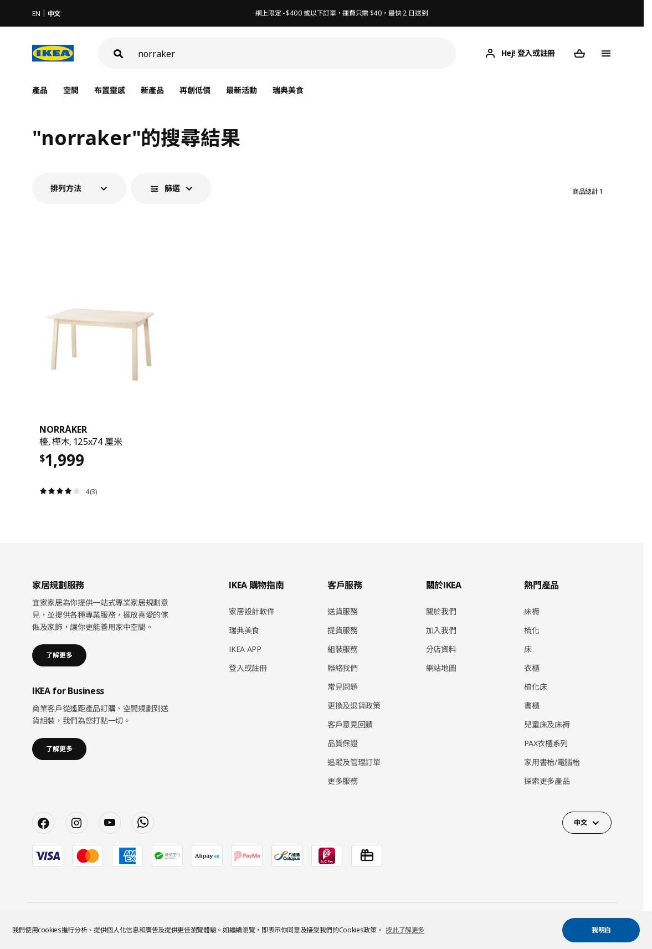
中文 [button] (580, 822)
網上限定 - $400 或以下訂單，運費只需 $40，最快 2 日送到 (341, 13)
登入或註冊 (247, 668)
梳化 (531, 630)
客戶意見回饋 (350, 724)
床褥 (531, 611)
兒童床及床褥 (546, 724)
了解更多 (59, 655)
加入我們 (441, 630)
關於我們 (441, 611)
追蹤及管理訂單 (354, 762)
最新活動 (241, 90)
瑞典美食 (288, 90)
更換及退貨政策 (354, 705)
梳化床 (535, 686)
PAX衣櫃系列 (546, 743)
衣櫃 (531, 668)
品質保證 (342, 743)
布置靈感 (109, 90)
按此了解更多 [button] (405, 930)
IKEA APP (245, 649)
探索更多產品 (546, 781)
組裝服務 (342, 649)
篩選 (172, 188)
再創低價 (195, 90)
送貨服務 (342, 611)
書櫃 (531, 705)
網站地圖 (441, 668)
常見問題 (342, 686)
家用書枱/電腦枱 (551, 762)
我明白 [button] (601, 930)
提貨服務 (342, 630)
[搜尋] (297, 53)
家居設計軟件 (251, 611)
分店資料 (441, 649)
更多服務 (342, 781)
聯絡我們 (342, 668)
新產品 (152, 90)
